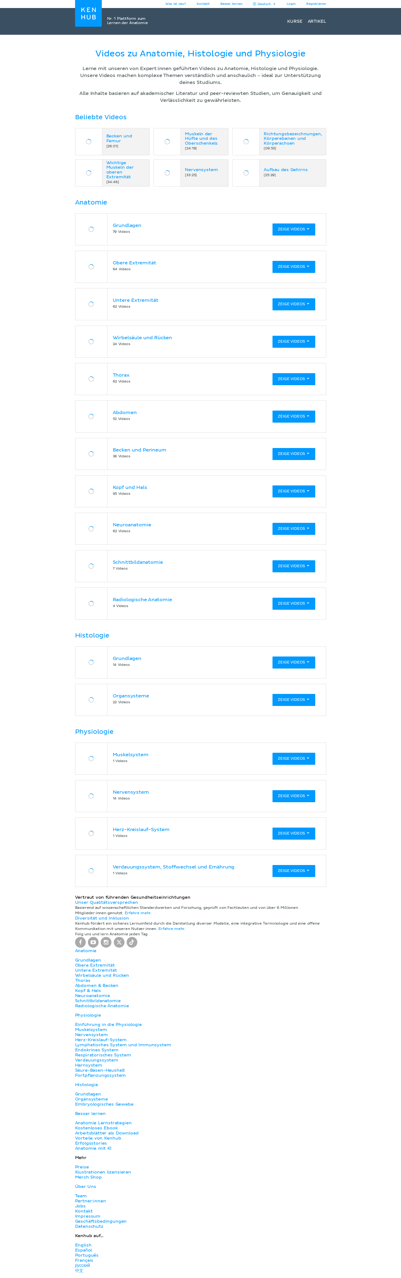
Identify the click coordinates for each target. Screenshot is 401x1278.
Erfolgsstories (91, 1143)
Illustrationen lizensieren (103, 1172)
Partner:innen (90, 1201)
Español (83, 1250)
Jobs (80, 1206)
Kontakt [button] (203, 4)
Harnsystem (88, 1065)
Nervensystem (91, 1035)
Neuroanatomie (92, 996)
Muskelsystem (91, 1030)
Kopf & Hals (88, 991)
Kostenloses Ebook (96, 1128)
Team (81, 1196)
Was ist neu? (175, 4)
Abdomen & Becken (97, 985)
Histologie (86, 1085)
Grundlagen (88, 960)
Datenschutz (89, 1226)
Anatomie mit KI (93, 1148)
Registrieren (316, 4)
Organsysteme (91, 1099)
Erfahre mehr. (138, 913)
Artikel (317, 21)
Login (291, 4)
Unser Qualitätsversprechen (106, 902)
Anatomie (86, 951)
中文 (79, 1271)
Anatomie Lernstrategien (103, 1123)
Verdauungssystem (96, 1060)
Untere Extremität (96, 970)
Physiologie (88, 1015)
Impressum (88, 1216)
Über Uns (85, 1186)
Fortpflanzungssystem (100, 1075)
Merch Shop (88, 1177)
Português (87, 1255)
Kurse (294, 21)
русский (82, 1265)
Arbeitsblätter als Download (107, 1133)
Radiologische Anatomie (102, 1006)
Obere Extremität (95, 965)
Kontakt (84, 1211)
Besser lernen (231, 4)
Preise (82, 1167)
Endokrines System (97, 1050)
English (83, 1245)
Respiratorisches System (103, 1055)
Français (84, 1260)
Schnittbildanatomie (98, 1001)
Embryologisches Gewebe (104, 1104)
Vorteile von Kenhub (98, 1138)
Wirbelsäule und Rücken (102, 975)
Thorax (83, 980)
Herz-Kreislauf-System (101, 1040)
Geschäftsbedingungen (101, 1221)
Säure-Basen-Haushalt (100, 1070)
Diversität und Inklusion (102, 918)
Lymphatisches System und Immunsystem (123, 1045)
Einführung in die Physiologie (108, 1024)
